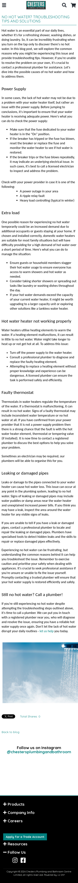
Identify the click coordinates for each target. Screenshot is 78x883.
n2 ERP (61, 875)
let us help (46, 631)
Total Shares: (30, 716)
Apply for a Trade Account (25, 837)
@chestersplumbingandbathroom (39, 751)
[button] (4, 5)
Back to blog (10, 732)
